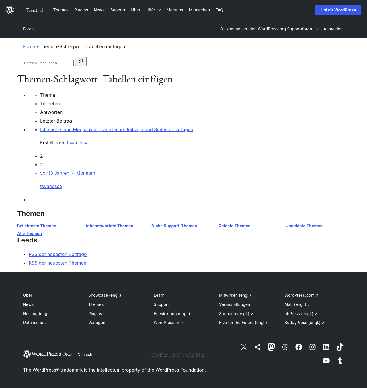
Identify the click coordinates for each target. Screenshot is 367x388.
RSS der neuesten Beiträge (58, 254)
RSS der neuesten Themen (57, 263)
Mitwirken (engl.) (235, 295)
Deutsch (85, 354)
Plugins (95, 313)
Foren (28, 28)
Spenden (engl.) (236, 313)
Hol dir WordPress (338, 9)
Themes (96, 304)
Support (161, 304)
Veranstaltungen (234, 304)
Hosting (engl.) (37, 313)
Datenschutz (35, 322)
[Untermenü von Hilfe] (153, 10)
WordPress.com (301, 295)
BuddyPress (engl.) (304, 322)
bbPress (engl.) (300, 313)
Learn (159, 295)
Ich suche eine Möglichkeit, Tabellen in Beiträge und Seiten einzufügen (116, 129)
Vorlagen (96, 322)
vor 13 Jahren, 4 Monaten (67, 173)
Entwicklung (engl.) (172, 313)
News (28, 304)
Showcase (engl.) (104, 295)
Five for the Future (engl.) (243, 322)
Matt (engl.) (297, 304)
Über (27, 295)
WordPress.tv (169, 322)
